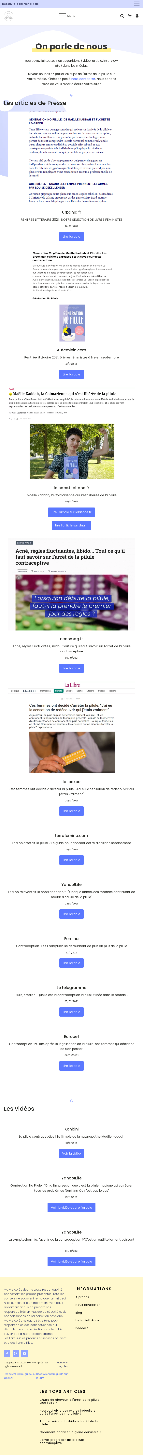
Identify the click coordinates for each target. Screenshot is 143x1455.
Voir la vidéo (71, 1153)
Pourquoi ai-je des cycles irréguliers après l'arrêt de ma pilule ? (67, 1412)
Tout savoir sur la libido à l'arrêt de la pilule (69, 1423)
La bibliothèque (87, 1320)
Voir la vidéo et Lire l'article (71, 1207)
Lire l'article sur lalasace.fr (71, 512)
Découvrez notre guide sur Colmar (20, 1375)
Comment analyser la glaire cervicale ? (70, 1432)
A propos (82, 1297)
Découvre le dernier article (20, 4)
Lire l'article (71, 236)
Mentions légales (62, 1364)
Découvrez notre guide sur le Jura (52, 1375)
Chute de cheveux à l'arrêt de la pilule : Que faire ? (70, 1401)
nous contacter (83, 79)
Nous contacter (88, 1304)
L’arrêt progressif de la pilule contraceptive (62, 1441)
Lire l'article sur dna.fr (71, 525)
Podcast (82, 1328)
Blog (79, 1312)
